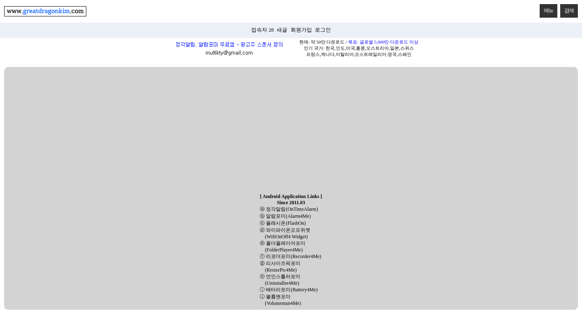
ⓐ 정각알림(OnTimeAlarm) (289, 209)
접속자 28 (262, 30)
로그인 (323, 30)
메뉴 (546, 9)
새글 (282, 30)
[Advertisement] (291, 130)
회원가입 (301, 30)
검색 (567, 9)
